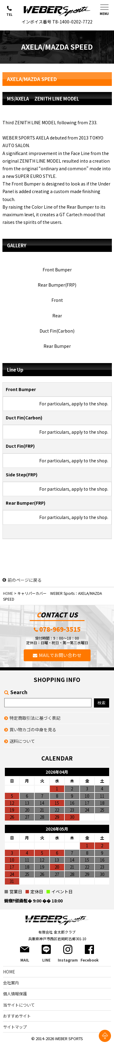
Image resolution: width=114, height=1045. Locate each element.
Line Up (15, 369)
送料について (22, 741)
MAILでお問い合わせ (60, 655)
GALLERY (16, 245)
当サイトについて (19, 1005)
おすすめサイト (17, 1016)
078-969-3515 (60, 630)
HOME (8, 593)
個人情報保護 (15, 994)
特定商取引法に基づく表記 (34, 718)
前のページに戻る (22, 580)
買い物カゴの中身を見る (32, 729)
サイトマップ (15, 1027)
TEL (9, 14)
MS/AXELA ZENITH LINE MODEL (43, 98)
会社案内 (11, 983)
